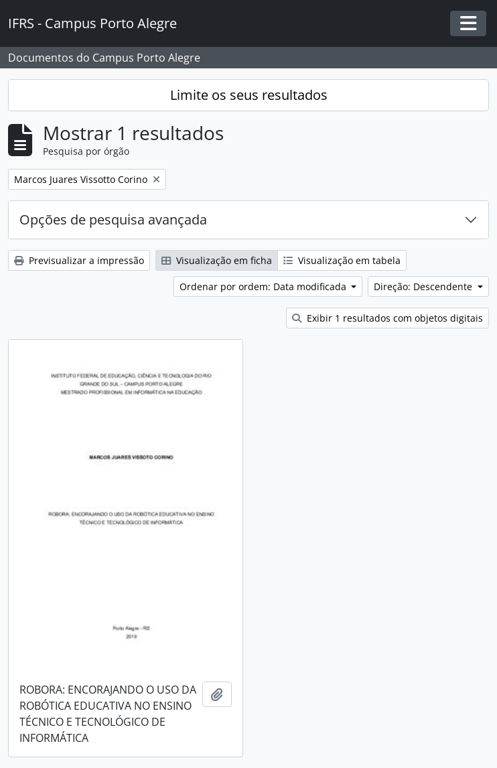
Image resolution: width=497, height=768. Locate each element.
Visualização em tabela (342, 260)
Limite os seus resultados (249, 95)
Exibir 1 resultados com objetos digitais (387, 318)
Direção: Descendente (424, 286)
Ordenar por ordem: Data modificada (264, 286)
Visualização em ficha (216, 260)
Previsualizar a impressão (79, 260)
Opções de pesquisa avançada (113, 219)
